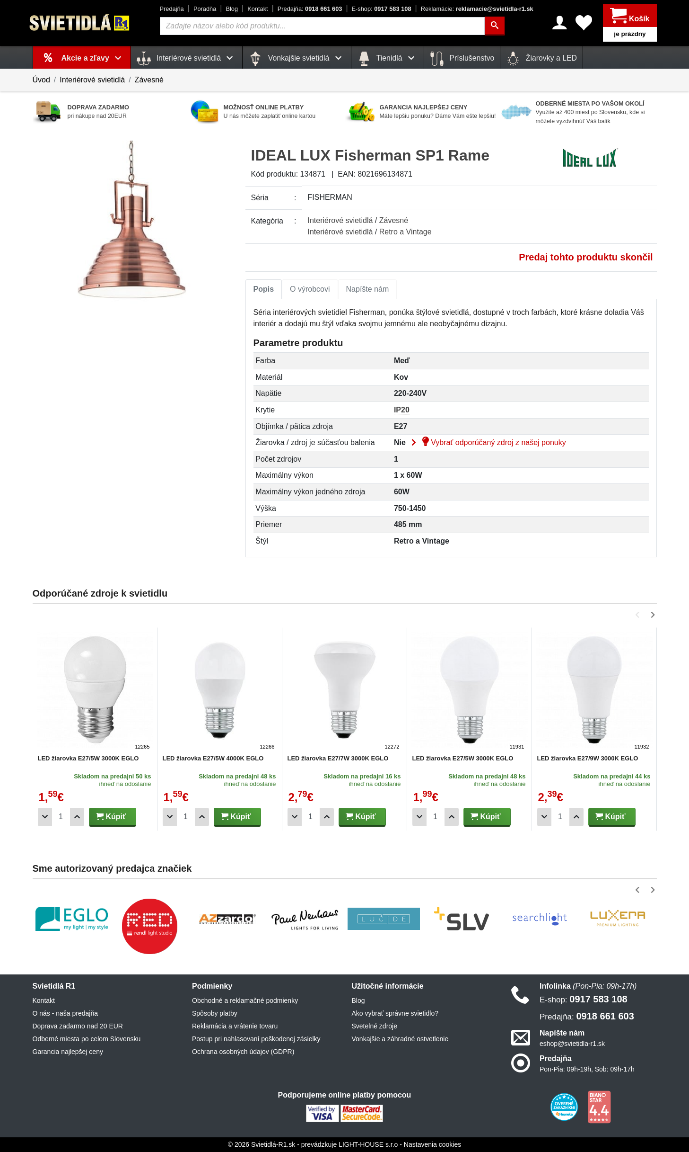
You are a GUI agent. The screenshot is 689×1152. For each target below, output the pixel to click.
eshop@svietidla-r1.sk (572, 1043)
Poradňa (204, 8)
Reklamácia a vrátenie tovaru (235, 1026)
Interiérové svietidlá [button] (186, 59)
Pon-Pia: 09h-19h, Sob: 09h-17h (587, 1069)
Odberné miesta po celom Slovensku (87, 1039)
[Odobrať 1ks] (45, 817)
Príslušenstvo (462, 59)
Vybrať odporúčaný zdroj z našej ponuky (487, 442)
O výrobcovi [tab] (310, 289)
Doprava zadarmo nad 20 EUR (78, 1026)
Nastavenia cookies (432, 1144)
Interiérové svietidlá (92, 80)
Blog (232, 8)
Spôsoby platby (214, 1013)
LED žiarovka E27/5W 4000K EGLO (213, 758)
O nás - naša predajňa (65, 1013)
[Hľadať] (495, 26)
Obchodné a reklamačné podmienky (245, 1000)
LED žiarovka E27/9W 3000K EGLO (587, 758)
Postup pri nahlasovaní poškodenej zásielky (256, 1039)
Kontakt (257, 8)
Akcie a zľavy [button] (93, 58)
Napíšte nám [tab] (367, 289)
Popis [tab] (263, 289)
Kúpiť (111, 817)
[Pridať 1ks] (77, 817)
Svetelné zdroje (375, 1026)
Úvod (41, 80)
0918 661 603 (310, 8)
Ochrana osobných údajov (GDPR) (243, 1051)
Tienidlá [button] (387, 59)
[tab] (263, 289)
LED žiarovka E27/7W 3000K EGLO (338, 758)
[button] (639, 614)
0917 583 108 (381, 8)
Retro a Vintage (405, 232)
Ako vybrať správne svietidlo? (395, 1013)
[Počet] (61, 817)
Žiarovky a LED (541, 59)
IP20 (402, 410)
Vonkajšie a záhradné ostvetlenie (400, 1039)
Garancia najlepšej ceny (68, 1051)
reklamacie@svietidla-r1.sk (477, 8)
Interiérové (340, 220)
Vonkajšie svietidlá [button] (296, 59)
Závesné (149, 80)
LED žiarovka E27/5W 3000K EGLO (88, 758)
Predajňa (172, 8)
